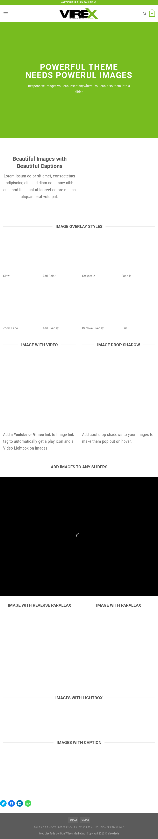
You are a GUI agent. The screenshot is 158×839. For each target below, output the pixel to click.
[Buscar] (144, 13)
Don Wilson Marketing (72, 833)
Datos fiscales (67, 827)
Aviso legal (86, 827)
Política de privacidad (109, 827)
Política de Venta (45, 827)
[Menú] (5, 14)
